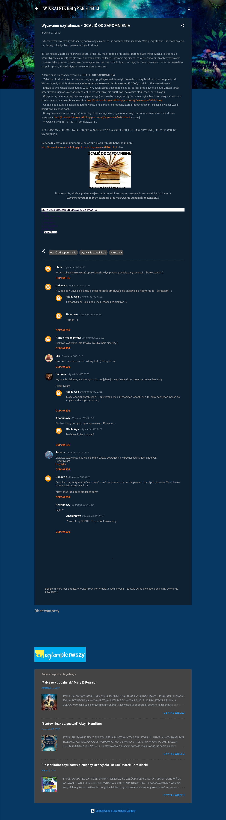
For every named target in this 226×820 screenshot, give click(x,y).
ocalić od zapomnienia (63, 252)
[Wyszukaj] (189, 9)
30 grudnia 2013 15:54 (93, 516)
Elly (58, 356)
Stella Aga (72, 296)
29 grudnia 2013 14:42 (78, 452)
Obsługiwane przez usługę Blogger (113, 810)
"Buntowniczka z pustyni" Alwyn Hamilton (71, 723)
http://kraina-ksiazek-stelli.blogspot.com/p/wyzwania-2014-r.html (124, 100)
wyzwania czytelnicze (93, 252)
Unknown (61, 285)
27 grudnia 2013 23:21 (72, 356)
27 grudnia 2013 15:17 (74, 267)
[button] (182, 26)
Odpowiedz (63, 278)
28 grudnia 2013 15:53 (78, 374)
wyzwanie (116, 252)
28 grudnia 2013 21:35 (83, 418)
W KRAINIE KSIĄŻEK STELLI (71, 8)
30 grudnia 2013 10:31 (79, 477)
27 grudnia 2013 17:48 (91, 296)
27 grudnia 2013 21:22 (93, 337)
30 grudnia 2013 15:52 (83, 505)
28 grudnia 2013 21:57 (91, 429)
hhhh (59, 267)
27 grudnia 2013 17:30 (79, 285)
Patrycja (61, 374)
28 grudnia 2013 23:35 (90, 314)
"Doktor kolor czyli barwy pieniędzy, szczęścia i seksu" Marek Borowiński (94, 765)
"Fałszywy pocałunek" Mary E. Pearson (69, 682)
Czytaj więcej (174, 712)
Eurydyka (61, 464)
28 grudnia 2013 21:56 (91, 391)
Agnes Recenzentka (68, 337)
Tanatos (61, 452)
